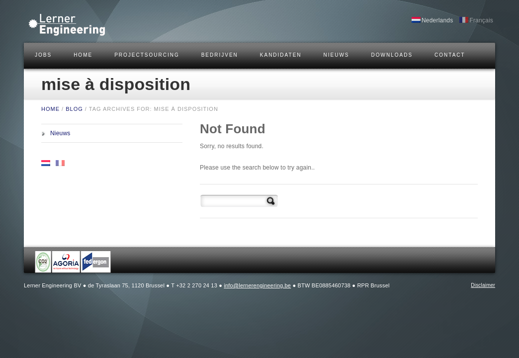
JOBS (43, 55)
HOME (83, 55)
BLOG (74, 109)
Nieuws (336, 55)
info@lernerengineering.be (257, 285)
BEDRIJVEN (219, 55)
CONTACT (449, 55)
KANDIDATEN (281, 55)
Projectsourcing (146, 55)
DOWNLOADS (392, 55)
